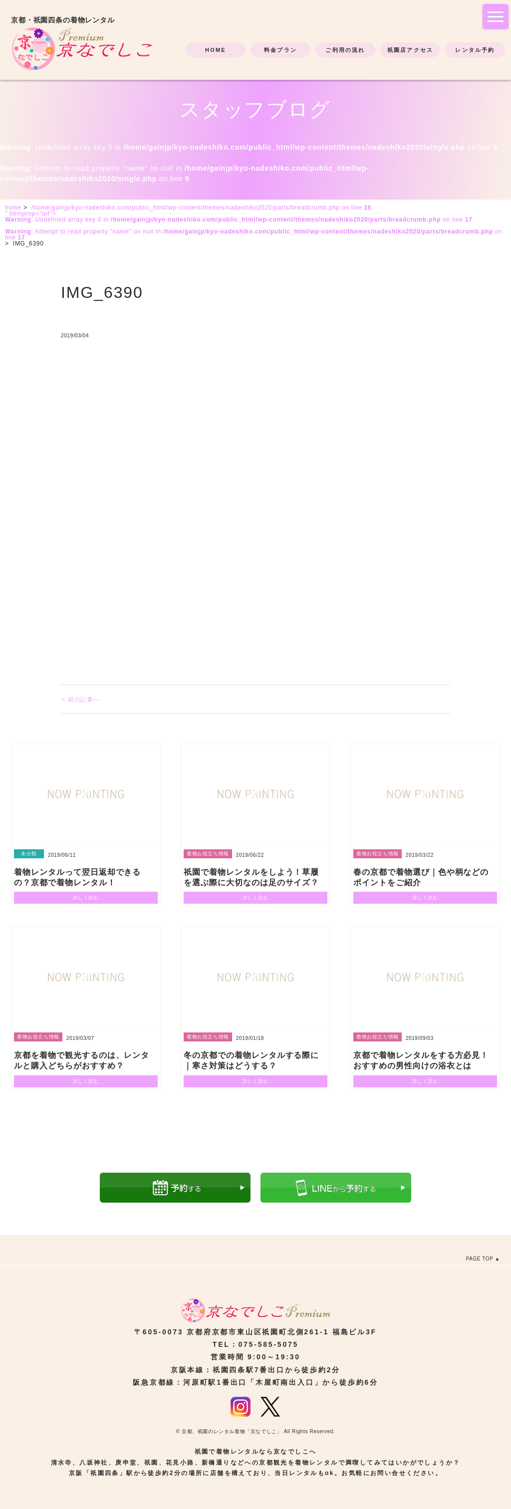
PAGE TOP (480, 1258)
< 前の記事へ (80, 699)
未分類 (29, 853)
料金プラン (280, 50)
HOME (215, 50)
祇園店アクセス (410, 50)
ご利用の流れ (345, 50)
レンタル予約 (475, 50)
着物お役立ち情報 (208, 853)
